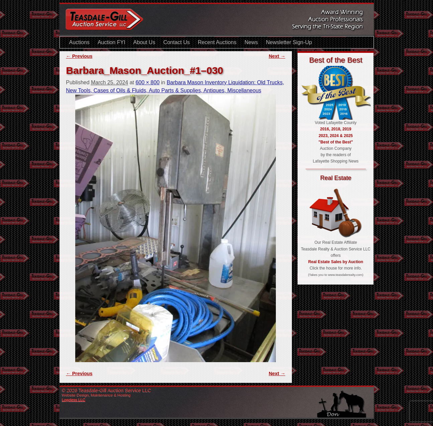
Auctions (79, 42)
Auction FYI (111, 42)
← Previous (79, 56)
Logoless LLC (74, 400)
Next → (277, 56)
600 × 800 (147, 82)
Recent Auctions (217, 42)
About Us (144, 42)
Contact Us (176, 42)
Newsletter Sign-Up (289, 42)
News (251, 42)
